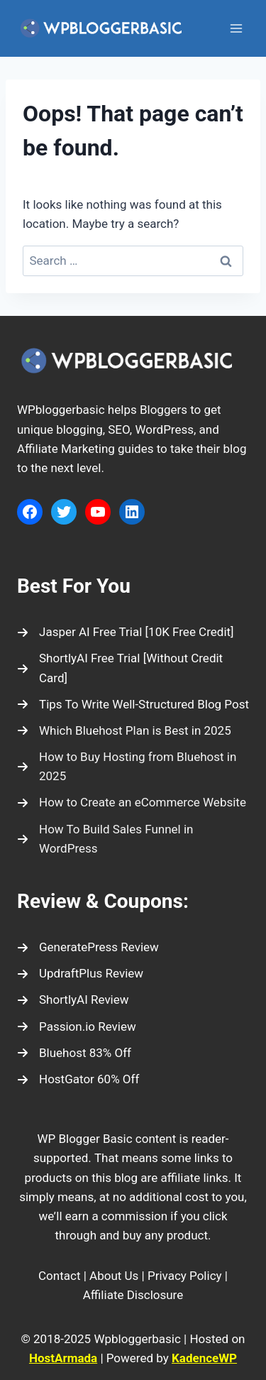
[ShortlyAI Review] (73, 999)
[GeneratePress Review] (88, 947)
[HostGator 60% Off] (78, 1079)
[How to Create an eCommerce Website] (131, 802)
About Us (113, 1276)
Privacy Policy (185, 1276)
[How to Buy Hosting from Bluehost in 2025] (133, 767)
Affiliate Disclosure (133, 1295)
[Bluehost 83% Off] (74, 1053)
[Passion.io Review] (76, 1026)
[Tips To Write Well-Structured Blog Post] (133, 704)
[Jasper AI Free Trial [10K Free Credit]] (125, 632)
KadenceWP (204, 1358)
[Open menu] (236, 28)
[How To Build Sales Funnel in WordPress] (133, 839)
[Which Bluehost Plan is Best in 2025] (124, 730)
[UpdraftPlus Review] (80, 973)
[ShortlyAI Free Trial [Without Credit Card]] (133, 668)
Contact (59, 1276)
